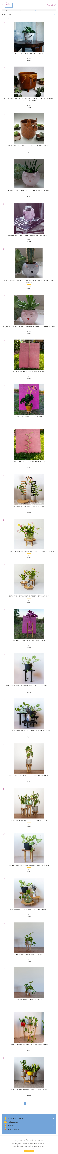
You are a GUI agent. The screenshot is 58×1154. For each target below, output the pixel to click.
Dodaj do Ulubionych (4, 23)
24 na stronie (24, 19)
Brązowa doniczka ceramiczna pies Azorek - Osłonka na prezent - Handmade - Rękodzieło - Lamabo (29, 100)
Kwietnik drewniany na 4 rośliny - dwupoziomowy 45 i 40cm (29, 1044)
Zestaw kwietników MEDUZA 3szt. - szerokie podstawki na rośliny (29, 730)
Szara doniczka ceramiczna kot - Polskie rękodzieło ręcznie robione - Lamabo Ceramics (29, 281)
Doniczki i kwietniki (27, 10)
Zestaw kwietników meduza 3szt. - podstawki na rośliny (29, 820)
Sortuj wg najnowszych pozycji (10, 19)
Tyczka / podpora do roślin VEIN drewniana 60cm (29, 461)
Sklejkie (29, 376)
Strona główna (5, 10)
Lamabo (29, 58)
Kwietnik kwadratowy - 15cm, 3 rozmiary (29, 955)
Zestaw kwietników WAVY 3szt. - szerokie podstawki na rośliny (29, 596)
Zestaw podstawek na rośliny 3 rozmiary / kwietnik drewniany (29, 910)
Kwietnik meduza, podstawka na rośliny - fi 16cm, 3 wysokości (29, 775)
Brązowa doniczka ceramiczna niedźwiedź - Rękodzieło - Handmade (29, 145)
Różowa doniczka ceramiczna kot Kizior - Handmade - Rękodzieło (29, 190)
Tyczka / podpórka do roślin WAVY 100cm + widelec (29, 372)
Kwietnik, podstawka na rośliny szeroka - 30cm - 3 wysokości (29, 865)
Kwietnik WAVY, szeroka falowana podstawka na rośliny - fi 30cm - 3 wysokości (29, 551)
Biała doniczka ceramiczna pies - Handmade (29, 54)
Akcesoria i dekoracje (16, 10)
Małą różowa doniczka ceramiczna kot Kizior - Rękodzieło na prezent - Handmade (29, 327)
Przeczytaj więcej (29, 1148)
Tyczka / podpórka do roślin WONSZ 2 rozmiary (29, 506)
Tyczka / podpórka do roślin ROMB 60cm (29, 416)
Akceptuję (29, 1151)
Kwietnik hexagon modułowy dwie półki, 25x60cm (29, 641)
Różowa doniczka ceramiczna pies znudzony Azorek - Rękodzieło (29, 235)
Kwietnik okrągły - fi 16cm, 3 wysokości (29, 999)
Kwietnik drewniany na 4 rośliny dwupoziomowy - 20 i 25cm (29, 1089)
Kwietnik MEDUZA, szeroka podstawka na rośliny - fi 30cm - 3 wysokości (29, 686)
